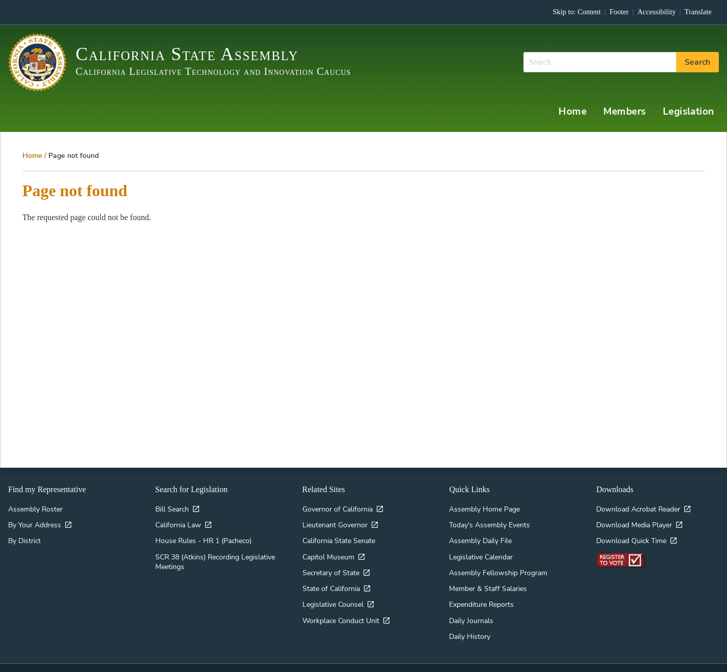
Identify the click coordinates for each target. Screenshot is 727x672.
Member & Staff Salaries (488, 582)
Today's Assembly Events (489, 519)
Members (639, 106)
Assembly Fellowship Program (498, 566)
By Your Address (34, 519)
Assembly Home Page (484, 503)
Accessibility (656, 12)
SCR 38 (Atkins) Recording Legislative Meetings (215, 555)
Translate (698, 12)
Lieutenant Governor (335, 519)
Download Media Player (634, 519)
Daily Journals (471, 614)
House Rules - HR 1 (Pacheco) (203, 534)
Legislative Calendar (481, 550)
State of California (331, 582)
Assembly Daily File (480, 534)
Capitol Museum (328, 550)
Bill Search (172, 503)
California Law (178, 519)
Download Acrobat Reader (638, 503)
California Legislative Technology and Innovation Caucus (213, 71)
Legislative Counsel (333, 598)
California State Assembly (187, 54)
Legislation (695, 106)
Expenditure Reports (481, 598)
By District (24, 534)
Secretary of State (330, 566)
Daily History (469, 630)
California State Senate (338, 534)
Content (589, 12)
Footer (619, 12)
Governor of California (337, 503)
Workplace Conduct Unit (340, 614)
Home (593, 106)
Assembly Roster (35, 503)
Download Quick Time (631, 534)
